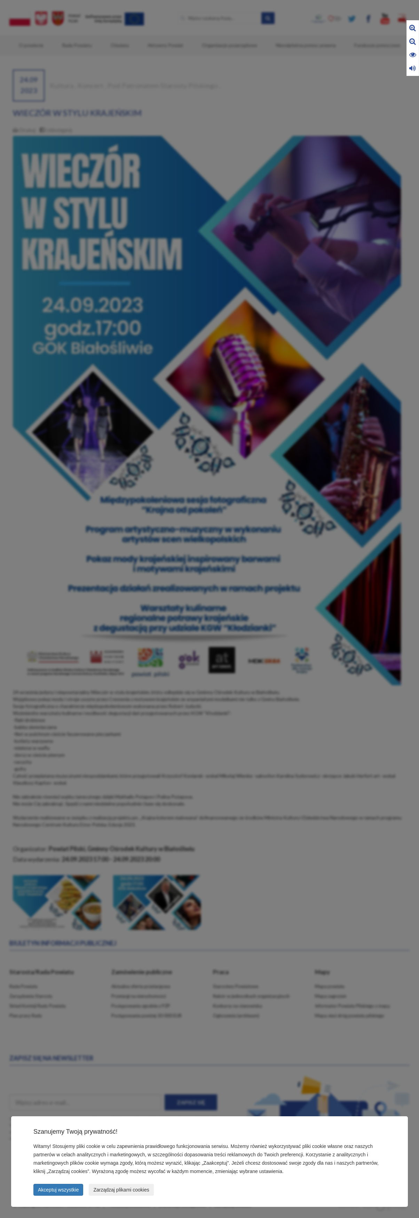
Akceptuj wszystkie (58, 1190)
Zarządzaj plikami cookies (121, 1190)
